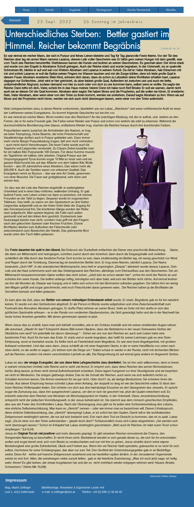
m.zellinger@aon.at (63, 491)
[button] (75, 10)
